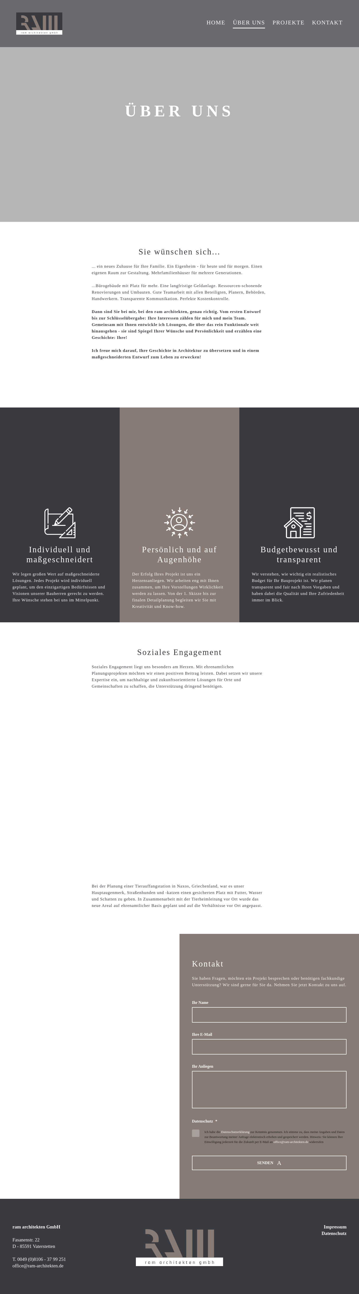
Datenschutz (334, 1233)
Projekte (288, 22)
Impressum (335, 1226)
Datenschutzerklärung (235, 1132)
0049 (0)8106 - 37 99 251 (41, 1259)
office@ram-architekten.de (290, 1142)
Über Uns (249, 22)
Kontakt (327, 22)
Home (215, 22)
